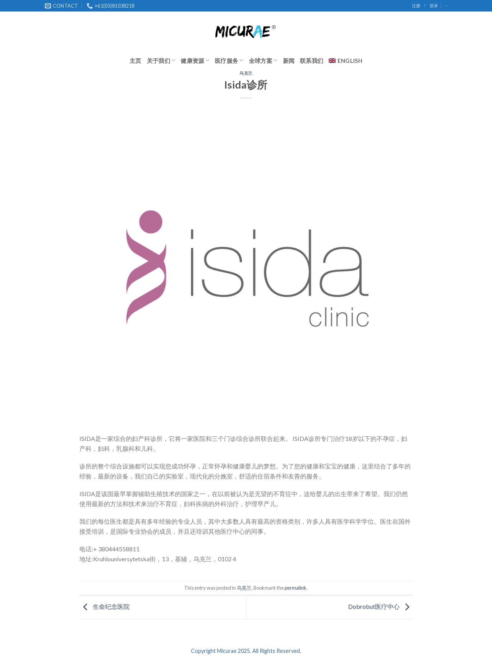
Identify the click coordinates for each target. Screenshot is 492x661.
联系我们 (311, 60)
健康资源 (195, 60)
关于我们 (161, 60)
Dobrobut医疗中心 (380, 606)
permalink (295, 588)
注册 (416, 5)
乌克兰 (246, 73)
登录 (433, 5)
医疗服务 (229, 60)
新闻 (289, 60)
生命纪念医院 (104, 606)
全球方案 (263, 60)
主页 (136, 60)
